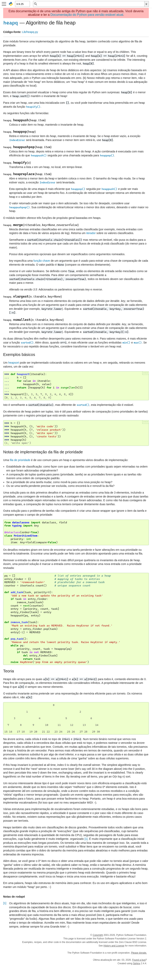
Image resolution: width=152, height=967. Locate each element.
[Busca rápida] (91, 4)
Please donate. (139, 952)
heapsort (13, 362)
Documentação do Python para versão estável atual (86, 14)
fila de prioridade (20, 460)
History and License (114, 945)
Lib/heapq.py (30, 32)
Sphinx (136, 963)
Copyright (98, 935)
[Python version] (22, 4)
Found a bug (138, 960)
